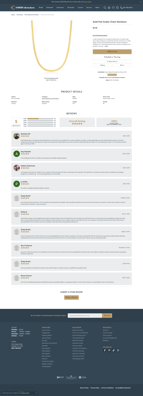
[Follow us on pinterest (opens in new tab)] (109, 350)
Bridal (41, 7)
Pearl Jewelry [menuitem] (46, 348)
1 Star (25, 126)
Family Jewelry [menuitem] (46, 366)
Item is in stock (112, 74)
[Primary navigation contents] (69, 7)
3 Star (25, 122)
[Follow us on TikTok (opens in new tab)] (114, 350)
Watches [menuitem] (44, 359)
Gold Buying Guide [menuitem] (78, 359)
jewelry (13, 14)
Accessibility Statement (123, 388)
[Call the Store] (16, 348)
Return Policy (84, 388)
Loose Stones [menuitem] (46, 330)
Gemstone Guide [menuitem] (77, 343)
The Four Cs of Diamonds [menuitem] (80, 333)
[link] (126, 7)
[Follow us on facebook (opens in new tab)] (105, 350)
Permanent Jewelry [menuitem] (48, 361)
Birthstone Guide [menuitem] (77, 340)
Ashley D (24, 212)
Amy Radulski (26, 152)
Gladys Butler (26, 196)
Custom (80, 7)
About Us (106, 330)
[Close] (141, 2)
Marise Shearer (26, 276)
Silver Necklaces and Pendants (32, 14)
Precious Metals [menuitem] (77, 346)
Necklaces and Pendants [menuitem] (49, 343)
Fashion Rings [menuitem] (46, 338)
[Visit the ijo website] (60, 377)
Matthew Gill (25, 134)
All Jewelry (70, 7)
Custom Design (107, 333)
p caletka (24, 182)
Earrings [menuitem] (44, 340)
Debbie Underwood (28, 166)
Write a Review (71, 297)
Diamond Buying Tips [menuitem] (79, 335)
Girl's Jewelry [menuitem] (46, 353)
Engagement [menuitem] (46, 333)
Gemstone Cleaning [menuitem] (78, 353)
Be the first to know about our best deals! (48, 315)
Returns (122, 65)
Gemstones (60, 7)
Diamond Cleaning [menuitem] (78, 351)
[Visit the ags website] (71, 377)
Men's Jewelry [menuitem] (46, 356)
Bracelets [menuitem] (45, 346)
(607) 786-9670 (51, 80)
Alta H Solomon (26, 246)
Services (89, 7)
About (97, 7)
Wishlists (105, 340)
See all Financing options (100, 35)
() (55, 118)
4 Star (25, 120)
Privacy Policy (94, 388)
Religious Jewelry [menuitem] (47, 364)
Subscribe (107, 315)
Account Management (110, 338)
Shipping (102, 65)
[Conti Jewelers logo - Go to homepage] (22, 7)
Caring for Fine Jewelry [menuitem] (79, 348)
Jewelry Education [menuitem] (77, 330)
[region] (51, 48)
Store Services (107, 335)
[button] (105, 7)
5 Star (25, 118)
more (107, 46)
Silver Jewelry (20, 14)
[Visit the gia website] (82, 377)
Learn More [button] (87, 2)
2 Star (25, 124)
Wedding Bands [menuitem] (47, 335)
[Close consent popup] (36, 393)
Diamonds (49, 7)
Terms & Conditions (107, 388)
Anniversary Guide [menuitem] (78, 356)
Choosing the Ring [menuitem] (78, 338)
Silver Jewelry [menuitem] (46, 351)
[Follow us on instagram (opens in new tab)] (118, 350)
